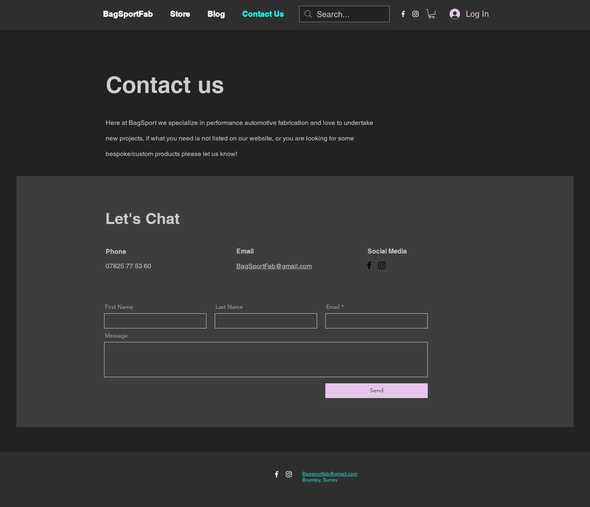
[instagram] (415, 14)
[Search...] (344, 14)
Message (116, 335)
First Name (119, 307)
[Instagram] (382, 265)
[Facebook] (369, 265)
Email (333, 307)
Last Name (229, 307)
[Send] (376, 390)
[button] (431, 13)
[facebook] (403, 14)
